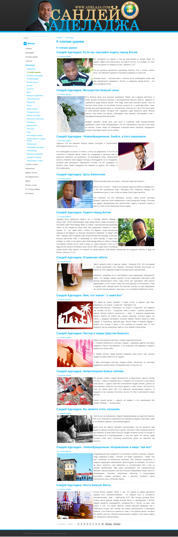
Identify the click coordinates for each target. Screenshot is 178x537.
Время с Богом (31, 173)
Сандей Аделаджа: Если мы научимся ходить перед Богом (97, 52)
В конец (117, 524)
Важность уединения (35, 96)
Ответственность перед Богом (36, 140)
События (29, 61)
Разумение (31, 122)
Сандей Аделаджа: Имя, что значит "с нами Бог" (89, 295)
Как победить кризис (35, 135)
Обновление (31, 144)
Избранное (31, 69)
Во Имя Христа (33, 82)
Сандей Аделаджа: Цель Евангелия (80, 174)
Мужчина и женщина (35, 154)
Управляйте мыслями (35, 147)
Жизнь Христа (32, 109)
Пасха (29, 106)
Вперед (109, 524)
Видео (28, 181)
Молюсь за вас (31, 185)
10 (102, 524)
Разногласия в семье (35, 161)
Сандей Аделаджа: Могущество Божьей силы (87, 90)
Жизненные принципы (35, 119)
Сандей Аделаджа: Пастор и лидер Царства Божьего (92, 333)
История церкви (32, 57)
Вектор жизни (32, 125)
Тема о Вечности (33, 99)
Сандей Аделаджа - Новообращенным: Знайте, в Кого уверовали (101, 136)
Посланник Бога (33, 112)
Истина (29, 86)
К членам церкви (64, 56)
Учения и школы (32, 164)
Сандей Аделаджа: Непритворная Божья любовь (90, 371)
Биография (30, 53)
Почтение (30, 129)
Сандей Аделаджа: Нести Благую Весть (83, 485)
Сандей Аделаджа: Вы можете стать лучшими (88, 409)
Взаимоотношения (34, 157)
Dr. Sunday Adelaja (33, 189)
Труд (29, 132)
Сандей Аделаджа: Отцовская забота (81, 257)
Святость (30, 89)
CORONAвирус (33, 79)
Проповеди (30, 65)
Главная (29, 49)
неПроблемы (32, 151)
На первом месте (32, 177)
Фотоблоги (30, 193)
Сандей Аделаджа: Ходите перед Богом (83, 212)
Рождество (31, 102)
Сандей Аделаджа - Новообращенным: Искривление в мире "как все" (104, 447)
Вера (29, 92)
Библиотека (30, 169)
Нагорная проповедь (35, 76)
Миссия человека (33, 115)
